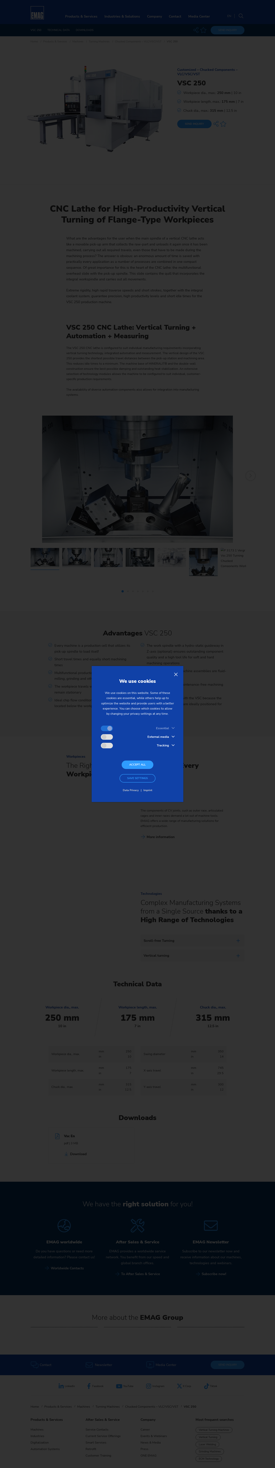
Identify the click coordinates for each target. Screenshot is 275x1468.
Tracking (163, 745)
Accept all (137, 764)
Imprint (147, 790)
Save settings (137, 778)
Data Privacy (131, 790)
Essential (162, 728)
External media (158, 737)
